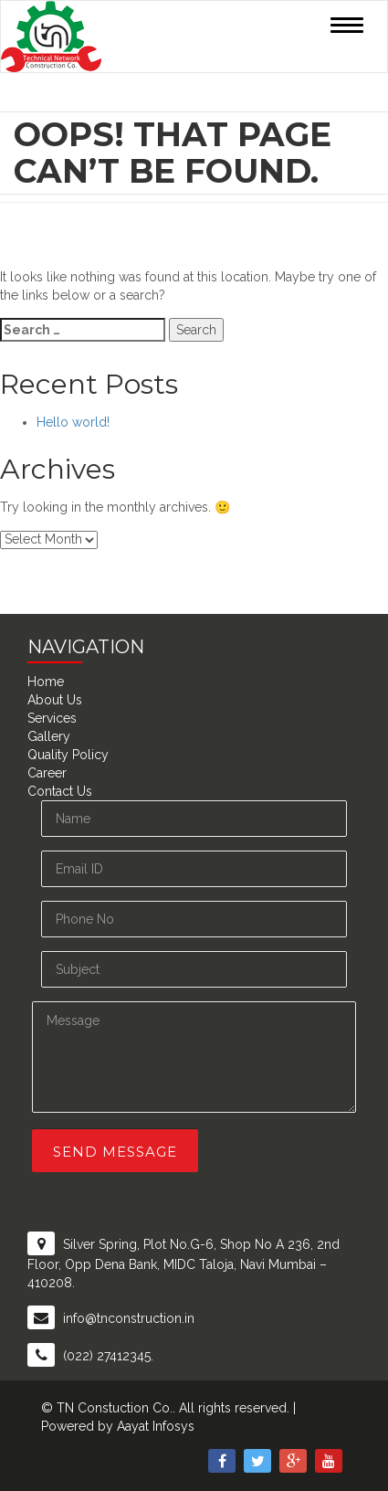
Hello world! (73, 422)
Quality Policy (68, 754)
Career (47, 773)
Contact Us (59, 791)
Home (45, 681)
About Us (54, 700)
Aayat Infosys (155, 1426)
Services (52, 718)
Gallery (48, 736)
